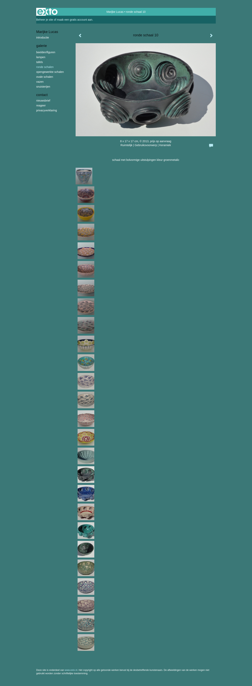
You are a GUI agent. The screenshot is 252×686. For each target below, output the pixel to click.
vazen (40, 81)
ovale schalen (44, 76)
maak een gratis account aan (74, 19)
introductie (42, 37)
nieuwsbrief (43, 100)
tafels (39, 62)
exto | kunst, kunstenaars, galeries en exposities (47, 12)
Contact (42, 95)
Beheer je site (44, 19)
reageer (41, 105)
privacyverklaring (46, 110)
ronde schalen (45, 67)
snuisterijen (43, 86)
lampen (40, 57)
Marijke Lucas (115, 11)
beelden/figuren (45, 52)
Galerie (41, 46)
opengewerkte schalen (50, 71)
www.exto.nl (71, 670)
